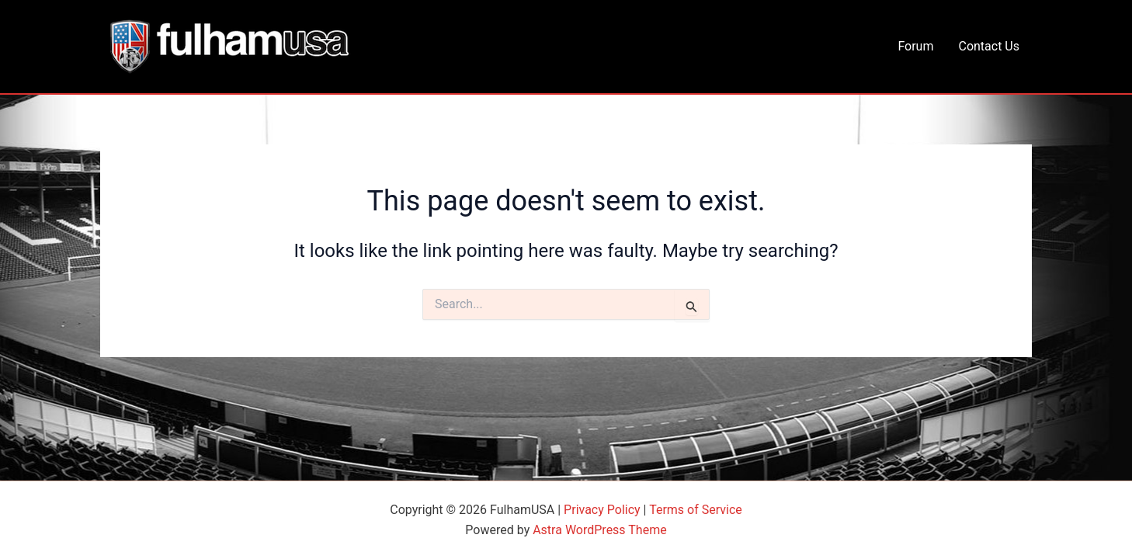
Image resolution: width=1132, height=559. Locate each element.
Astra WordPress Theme (599, 530)
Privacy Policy (602, 509)
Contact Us (988, 46)
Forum (915, 46)
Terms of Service (695, 509)
